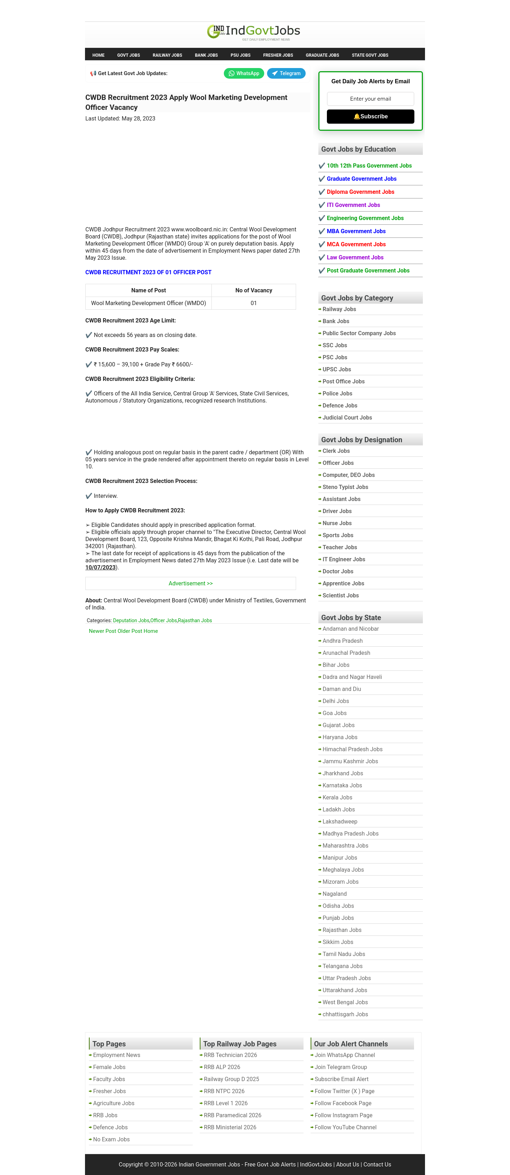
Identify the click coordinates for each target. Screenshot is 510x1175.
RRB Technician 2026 (230, 1055)
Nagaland (335, 893)
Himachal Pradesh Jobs (352, 749)
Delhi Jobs (336, 701)
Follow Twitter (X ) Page (345, 1091)
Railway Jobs (167, 55)
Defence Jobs (110, 1127)
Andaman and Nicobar (351, 628)
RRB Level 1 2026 (226, 1103)
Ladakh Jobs (339, 809)
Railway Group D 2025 (231, 1079)
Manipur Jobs (340, 857)
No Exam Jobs (105, 10)
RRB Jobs (105, 1115)
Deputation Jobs (131, 620)
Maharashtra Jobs (345, 845)
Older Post (130, 631)
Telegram (286, 73)
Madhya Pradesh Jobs (351, 833)
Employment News (150, 10)
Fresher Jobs (278, 55)
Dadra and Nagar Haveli (352, 677)
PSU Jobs (240, 55)
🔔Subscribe (370, 116)
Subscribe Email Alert (342, 1079)
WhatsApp (244, 73)
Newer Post (102, 631)
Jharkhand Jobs (343, 773)
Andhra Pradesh (343, 640)
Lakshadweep (340, 821)
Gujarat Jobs (339, 725)
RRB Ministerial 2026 (230, 1127)
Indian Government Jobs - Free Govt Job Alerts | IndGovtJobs (255, 1164)
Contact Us (377, 1164)
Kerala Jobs (337, 797)
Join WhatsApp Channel (345, 1055)
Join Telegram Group (341, 1067)
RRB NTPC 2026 (224, 1091)
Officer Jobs (163, 620)
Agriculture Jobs (114, 1103)
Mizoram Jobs (341, 881)
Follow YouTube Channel (346, 1127)
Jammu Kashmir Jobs (350, 761)
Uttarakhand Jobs (345, 990)
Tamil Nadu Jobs (344, 954)
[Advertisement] (198, 169)
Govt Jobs (128, 55)
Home (98, 55)
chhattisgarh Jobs (345, 1014)
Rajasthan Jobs (195, 620)
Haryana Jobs (340, 737)
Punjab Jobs (338, 918)
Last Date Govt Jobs (203, 10)
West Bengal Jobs (345, 1002)
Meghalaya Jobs (343, 869)
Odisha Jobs (338, 906)
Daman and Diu (342, 689)
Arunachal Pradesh (346, 653)
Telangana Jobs (343, 966)
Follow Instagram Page (344, 1115)
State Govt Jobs (370, 55)
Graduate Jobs (322, 55)
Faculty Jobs (109, 1079)
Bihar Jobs (336, 665)
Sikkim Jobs (338, 942)
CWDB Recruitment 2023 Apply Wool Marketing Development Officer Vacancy (186, 102)
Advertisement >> (191, 583)
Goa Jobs (335, 713)
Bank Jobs (206, 55)
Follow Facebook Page (343, 1103)
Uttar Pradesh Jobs (347, 978)
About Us (347, 1164)
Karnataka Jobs (342, 785)
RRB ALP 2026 (222, 1067)
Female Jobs (109, 1067)
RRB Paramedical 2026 (233, 1115)
